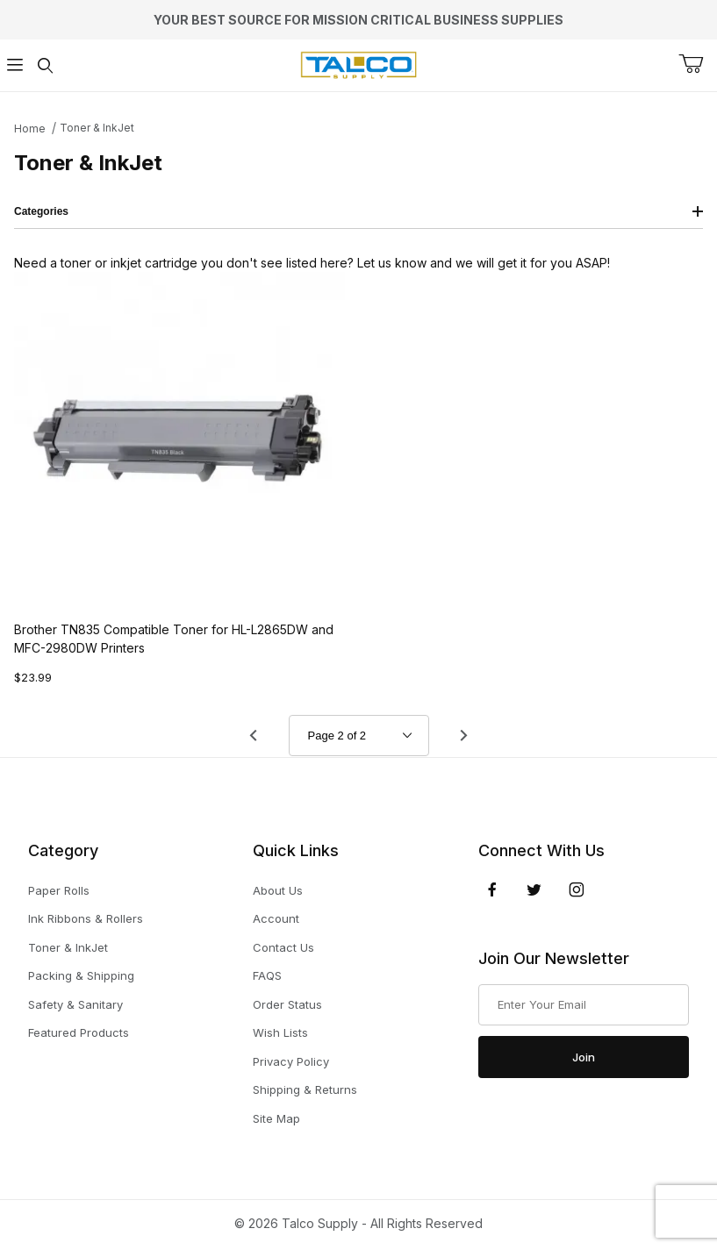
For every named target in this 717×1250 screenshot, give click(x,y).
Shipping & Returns (305, 1089)
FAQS (267, 975)
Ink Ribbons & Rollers (85, 918)
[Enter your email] (583, 1005)
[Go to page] (359, 735)
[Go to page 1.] (254, 735)
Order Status (287, 1004)
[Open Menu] (15, 65)
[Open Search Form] (45, 65)
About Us (278, 890)
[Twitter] (534, 889)
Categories (358, 211)
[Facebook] (492, 889)
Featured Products (78, 1032)
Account (276, 918)
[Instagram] (577, 889)
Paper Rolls (59, 890)
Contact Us (283, 947)
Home (30, 128)
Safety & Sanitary (75, 1004)
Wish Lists (280, 1032)
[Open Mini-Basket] (697, 64)
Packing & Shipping (81, 975)
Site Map (276, 1118)
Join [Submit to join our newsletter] (583, 1057)
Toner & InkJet (97, 127)
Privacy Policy (291, 1061)
